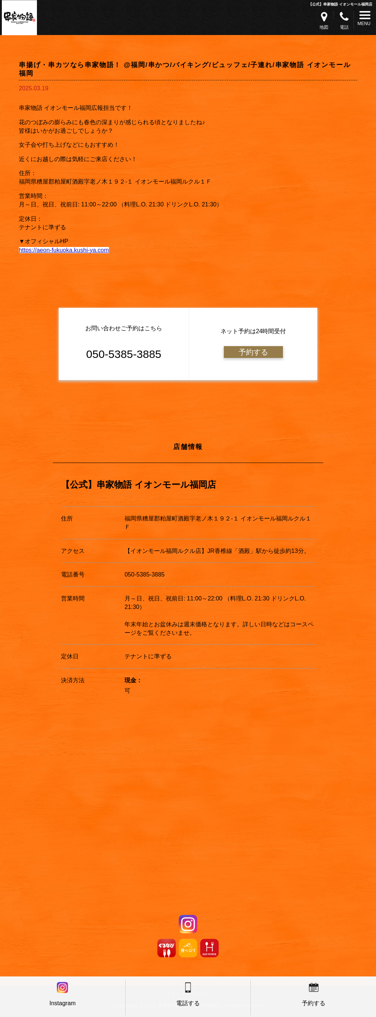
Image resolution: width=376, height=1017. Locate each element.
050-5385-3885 (144, 574)
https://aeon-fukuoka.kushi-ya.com (64, 250)
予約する (253, 352)
